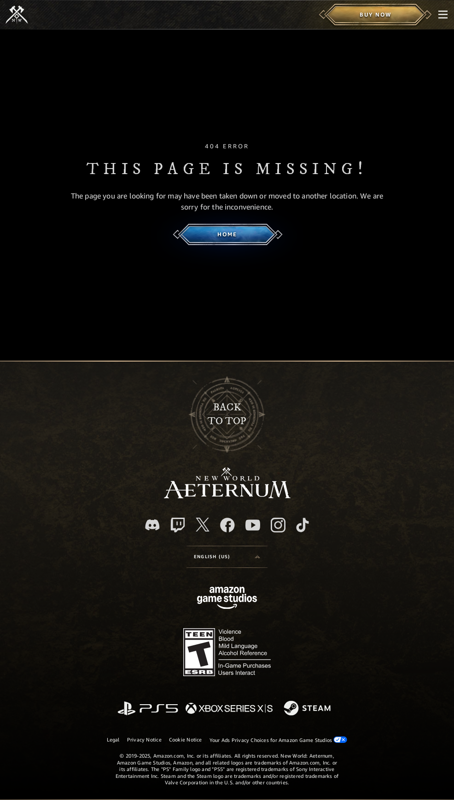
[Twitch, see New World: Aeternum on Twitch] (177, 525)
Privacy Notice (144, 739)
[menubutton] (443, 14)
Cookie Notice (185, 739)
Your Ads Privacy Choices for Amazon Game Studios (279, 739)
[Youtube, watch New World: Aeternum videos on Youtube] (252, 525)
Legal (113, 739)
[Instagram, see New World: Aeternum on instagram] (278, 525)
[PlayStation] (148, 709)
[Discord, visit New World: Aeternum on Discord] (152, 525)
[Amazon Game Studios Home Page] (227, 599)
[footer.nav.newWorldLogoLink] (227, 496)
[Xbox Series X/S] (229, 709)
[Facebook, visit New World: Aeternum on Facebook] (227, 525)
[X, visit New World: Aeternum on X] (203, 524)
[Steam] (308, 709)
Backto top (227, 414)
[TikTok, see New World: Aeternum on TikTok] (302, 525)
